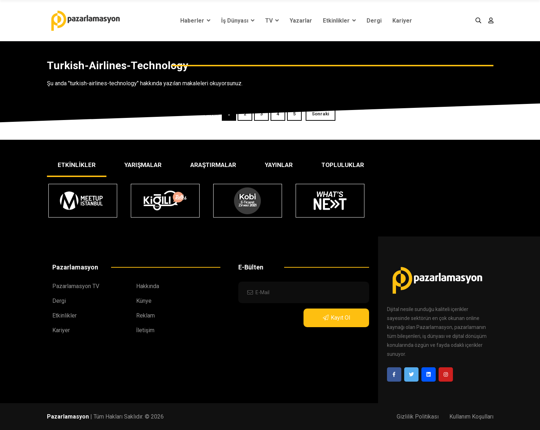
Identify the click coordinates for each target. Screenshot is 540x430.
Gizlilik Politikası (418, 416)
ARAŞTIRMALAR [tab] (213, 164)
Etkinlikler (339, 20)
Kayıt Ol (336, 317)
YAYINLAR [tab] (279, 164)
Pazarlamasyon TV (75, 286)
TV (272, 20)
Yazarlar (301, 20)
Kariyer (402, 20)
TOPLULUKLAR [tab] (342, 164)
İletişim (145, 330)
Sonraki (320, 113)
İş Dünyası (237, 20)
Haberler (195, 20)
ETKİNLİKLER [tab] (77, 164)
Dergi (374, 20)
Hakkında (147, 286)
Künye (144, 300)
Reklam (145, 315)
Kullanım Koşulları (471, 416)
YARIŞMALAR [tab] (143, 164)
